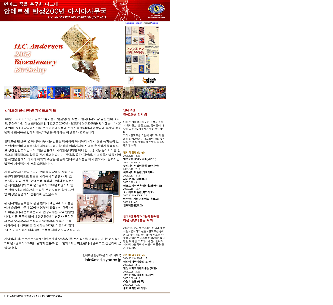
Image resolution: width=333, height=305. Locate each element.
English (139, 23)
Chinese (154, 23)
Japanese (130, 23)
